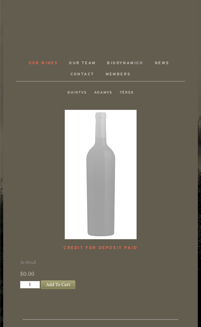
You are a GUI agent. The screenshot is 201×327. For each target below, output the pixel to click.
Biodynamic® (125, 63)
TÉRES (127, 92)
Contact (82, 74)
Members (118, 74)
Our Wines (43, 63)
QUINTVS (77, 92)
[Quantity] (30, 284)
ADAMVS (100, 24)
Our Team (82, 63)
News (162, 63)
